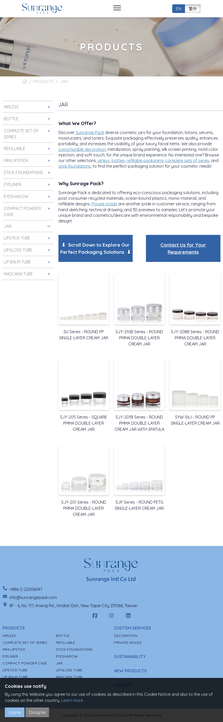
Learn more (72, 700)
